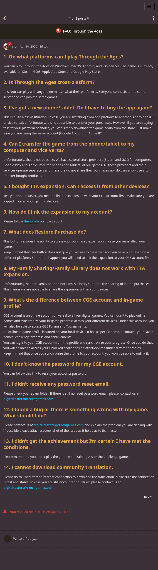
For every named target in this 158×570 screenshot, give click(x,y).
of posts (79, 18)
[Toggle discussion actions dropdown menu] (153, 18)
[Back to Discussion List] (4, 18)
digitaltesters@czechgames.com (28, 399)
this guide (31, 221)
